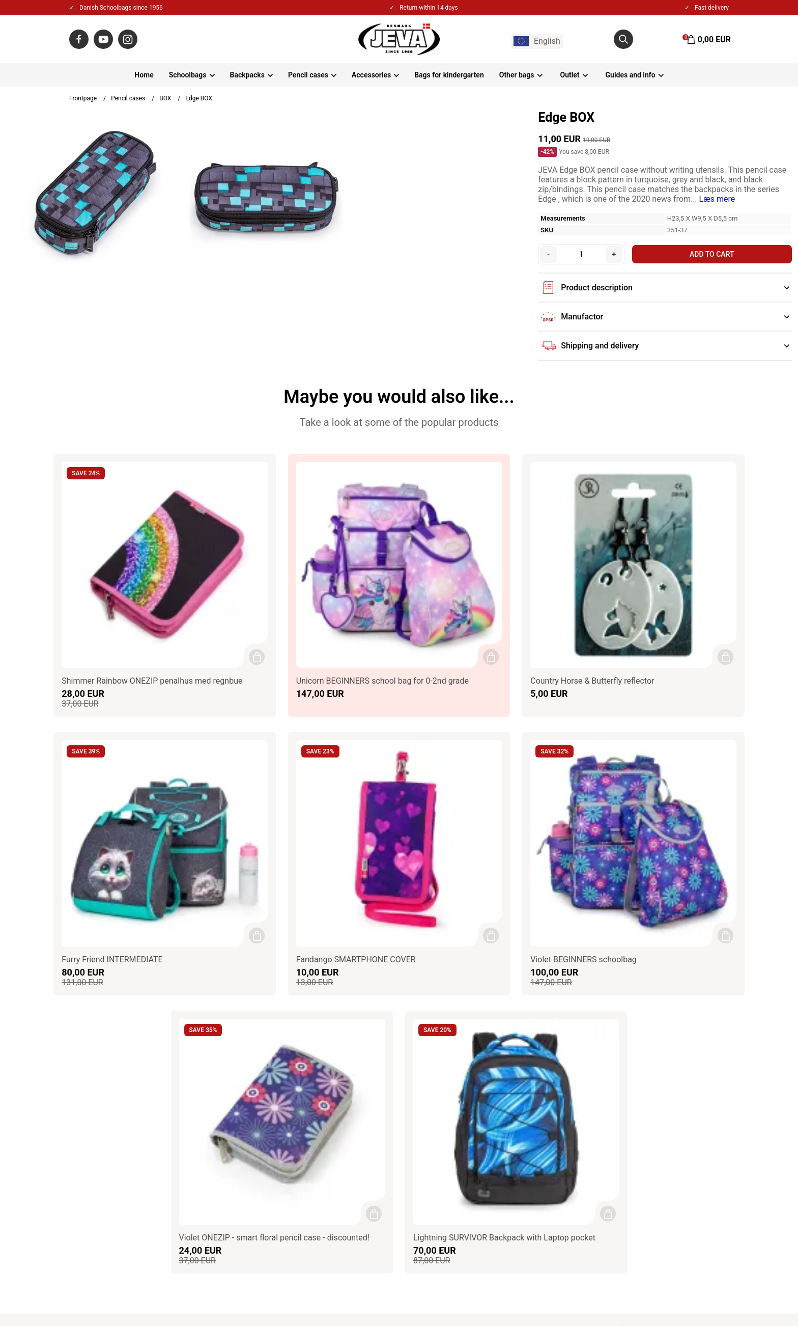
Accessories (371, 75)
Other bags (516, 75)
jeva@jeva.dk (112, 1065)
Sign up (707, 1113)
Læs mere (717, 199)
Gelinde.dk (714, 1289)
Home (144, 75)
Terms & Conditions (328, 1024)
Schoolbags (188, 75)
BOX (165, 98)
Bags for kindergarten (449, 75)
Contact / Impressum (331, 1010)
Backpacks (247, 75)
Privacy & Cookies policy (337, 1037)
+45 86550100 (110, 1051)
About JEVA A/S (322, 996)
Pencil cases (308, 75)
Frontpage (83, 98)
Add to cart (710, 254)
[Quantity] (579, 254)
